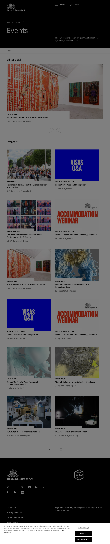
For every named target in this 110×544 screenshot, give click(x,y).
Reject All (83, 534)
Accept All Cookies (83, 540)
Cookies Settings (83, 529)
